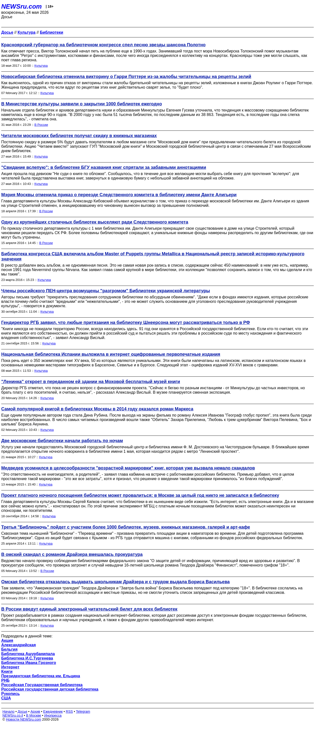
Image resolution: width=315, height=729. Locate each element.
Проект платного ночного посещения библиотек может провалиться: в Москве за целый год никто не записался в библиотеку (140, 495)
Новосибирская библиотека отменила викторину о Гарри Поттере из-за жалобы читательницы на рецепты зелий (126, 76)
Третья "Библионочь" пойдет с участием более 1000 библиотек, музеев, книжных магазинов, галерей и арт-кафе (125, 527)
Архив (35, 711)
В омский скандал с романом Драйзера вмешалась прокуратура (72, 554)
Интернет (10, 667)
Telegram (83, 711)
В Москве (33, 715)
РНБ (5, 680)
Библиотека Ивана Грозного (28, 663)
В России (41, 125)
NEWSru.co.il (12, 715)
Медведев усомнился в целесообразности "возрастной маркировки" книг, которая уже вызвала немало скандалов (128, 468)
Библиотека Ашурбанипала (28, 654)
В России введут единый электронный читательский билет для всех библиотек (89, 609)
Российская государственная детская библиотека (49, 689)
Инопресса (53, 715)
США (6, 698)
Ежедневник (53, 711)
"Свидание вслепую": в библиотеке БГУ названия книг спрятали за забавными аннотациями (103, 167)
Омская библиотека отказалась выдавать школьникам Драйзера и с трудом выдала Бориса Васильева (115, 581)
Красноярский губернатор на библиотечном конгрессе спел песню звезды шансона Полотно (103, 44)
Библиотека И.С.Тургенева (27, 658)
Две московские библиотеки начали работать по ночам (62, 440)
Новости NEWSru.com (23, 719)
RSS (69, 711)
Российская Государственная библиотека (41, 685)
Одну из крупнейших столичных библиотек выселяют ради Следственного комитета (94, 222)
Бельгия (9, 649)
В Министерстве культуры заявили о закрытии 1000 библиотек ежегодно (81, 103)
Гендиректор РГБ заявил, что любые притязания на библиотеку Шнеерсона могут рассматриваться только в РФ (125, 322)
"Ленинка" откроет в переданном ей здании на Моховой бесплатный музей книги (90, 381)
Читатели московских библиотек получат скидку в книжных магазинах (79, 135)
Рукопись (10, 694)
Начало (8, 711)
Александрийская (18, 645)
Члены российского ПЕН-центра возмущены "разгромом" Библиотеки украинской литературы (105, 290)
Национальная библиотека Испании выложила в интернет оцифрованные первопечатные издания (110, 354)
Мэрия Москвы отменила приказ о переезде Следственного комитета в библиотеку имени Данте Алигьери (118, 194)
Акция (7, 640)
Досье (22, 711)
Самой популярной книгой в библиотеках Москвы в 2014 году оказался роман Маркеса (97, 408)
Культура (41, 65)
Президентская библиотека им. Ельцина (40, 676)
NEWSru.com (21, 6)
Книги (7, 671)
